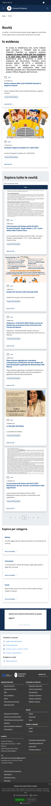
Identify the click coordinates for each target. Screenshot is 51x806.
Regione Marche (7, 2)
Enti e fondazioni (9, 695)
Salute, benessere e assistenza (13, 726)
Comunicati (32, 717)
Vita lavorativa (33, 692)
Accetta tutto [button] (20, 799)
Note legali (7, 781)
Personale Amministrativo (11, 702)
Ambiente (7, 723)
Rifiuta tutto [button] (31, 799)
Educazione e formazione (11, 714)
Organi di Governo (9, 686)
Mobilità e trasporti (34, 702)
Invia (25, 187)
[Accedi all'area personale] (43, 2)
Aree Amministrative (10, 689)
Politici (6, 698)
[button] (14, 795)
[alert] (25, 794)
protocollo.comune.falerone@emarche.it (13, 758)
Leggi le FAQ (32, 746)
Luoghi (31, 728)
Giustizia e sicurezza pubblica (12, 717)
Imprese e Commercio (35, 695)
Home (4, 16)
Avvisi (7, 77)
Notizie (31, 714)
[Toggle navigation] (3, 8)
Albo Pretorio (8, 774)
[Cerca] (47, 8)
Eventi (31, 731)
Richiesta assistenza (35, 749)
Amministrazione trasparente (12, 771)
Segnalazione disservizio (36, 743)
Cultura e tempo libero (35, 689)
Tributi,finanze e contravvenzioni (13, 720)
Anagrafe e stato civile (35, 686)
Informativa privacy (9, 777)
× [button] (49, 784)
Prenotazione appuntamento (37, 740)
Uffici (5, 692)
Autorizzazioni (8, 729)
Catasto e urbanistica (35, 698)
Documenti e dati (9, 705)
